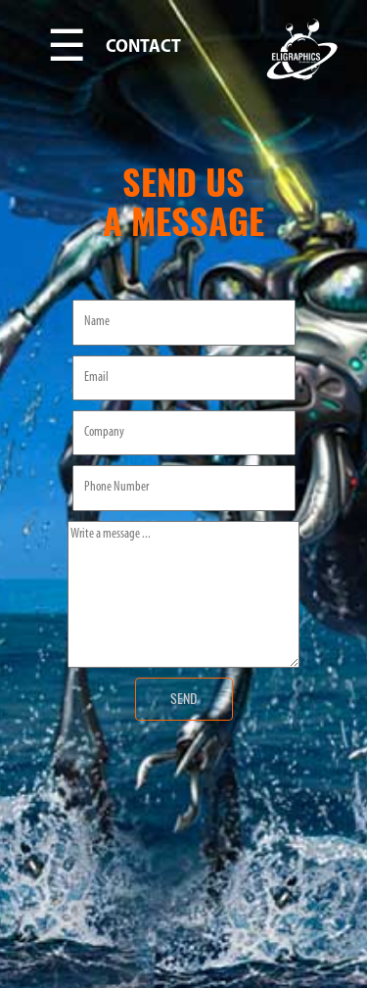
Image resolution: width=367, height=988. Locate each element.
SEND (183, 698)
